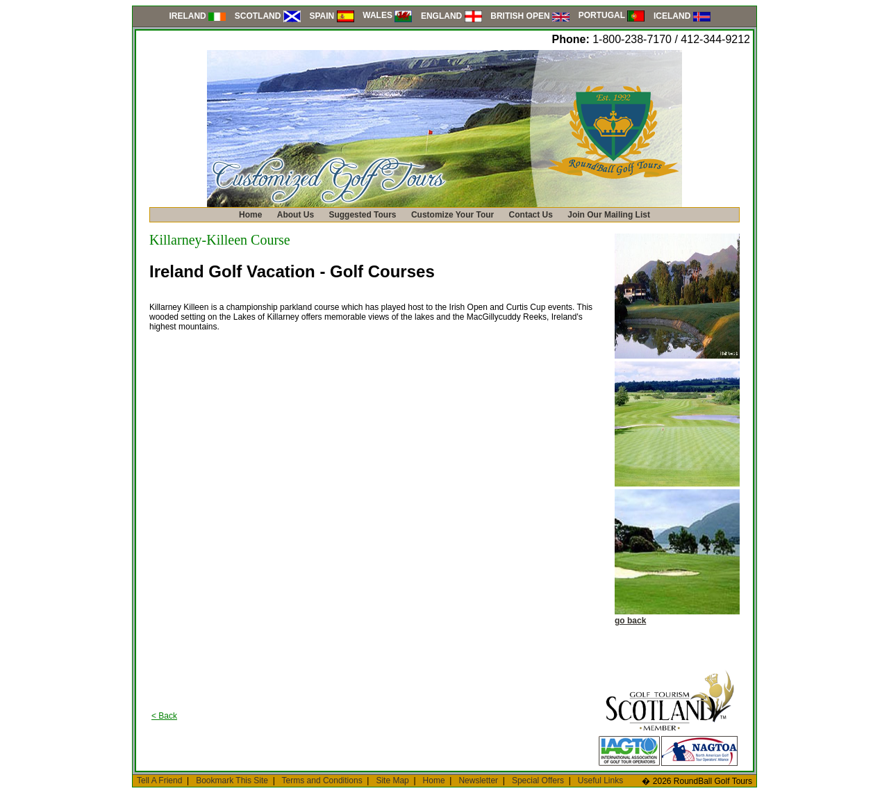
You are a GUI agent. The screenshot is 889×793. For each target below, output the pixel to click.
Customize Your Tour (452, 215)
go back (630, 621)
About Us (295, 215)
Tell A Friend (159, 780)
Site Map (392, 780)
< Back (164, 716)
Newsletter (478, 780)
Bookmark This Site (232, 780)
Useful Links (600, 780)
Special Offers (538, 780)
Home (250, 215)
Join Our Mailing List (608, 215)
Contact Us (531, 215)
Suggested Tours (362, 215)
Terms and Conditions (322, 780)
